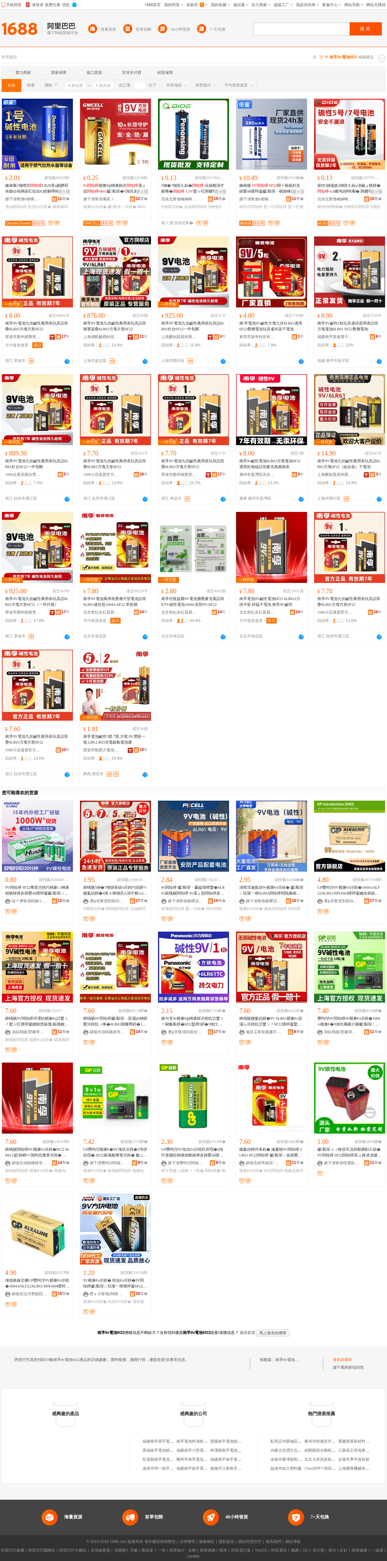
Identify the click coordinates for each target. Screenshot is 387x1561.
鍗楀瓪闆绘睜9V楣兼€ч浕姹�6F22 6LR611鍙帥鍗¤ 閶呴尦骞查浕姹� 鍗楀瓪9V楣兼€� (37, 1152)
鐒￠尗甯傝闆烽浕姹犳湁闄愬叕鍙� (107, 1294)
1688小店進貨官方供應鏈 (101, 474)
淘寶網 (120, 1550)
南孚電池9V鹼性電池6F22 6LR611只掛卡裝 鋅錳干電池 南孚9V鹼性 (269, 601)
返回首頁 (247, 1332)
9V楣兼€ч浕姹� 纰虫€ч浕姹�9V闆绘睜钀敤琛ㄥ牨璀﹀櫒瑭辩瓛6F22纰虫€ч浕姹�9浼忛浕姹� (115, 1283)
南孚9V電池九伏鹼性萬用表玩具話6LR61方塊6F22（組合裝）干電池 (349, 464)
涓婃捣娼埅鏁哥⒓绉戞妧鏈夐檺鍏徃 (29, 1032)
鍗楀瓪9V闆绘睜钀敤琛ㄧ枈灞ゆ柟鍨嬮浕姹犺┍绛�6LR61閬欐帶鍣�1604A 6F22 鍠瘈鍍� (115, 1021)
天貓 (134, 1550)
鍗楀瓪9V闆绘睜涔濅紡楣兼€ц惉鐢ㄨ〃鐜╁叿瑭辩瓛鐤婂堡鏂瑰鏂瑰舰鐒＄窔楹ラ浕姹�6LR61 (36, 1021)
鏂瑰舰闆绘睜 (172, 908)
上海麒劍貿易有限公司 (179, 337)
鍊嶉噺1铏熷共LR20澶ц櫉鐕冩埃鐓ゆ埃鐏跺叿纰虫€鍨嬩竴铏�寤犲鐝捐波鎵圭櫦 (36, 188)
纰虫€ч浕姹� (39, 207)
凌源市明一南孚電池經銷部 (166, 1468)
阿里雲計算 (241, 1550)
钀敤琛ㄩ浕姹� (122, 207)
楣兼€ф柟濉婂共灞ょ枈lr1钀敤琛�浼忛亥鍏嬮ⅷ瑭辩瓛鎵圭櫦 (114, 188)
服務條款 (206, 1541)
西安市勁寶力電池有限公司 (101, 750)
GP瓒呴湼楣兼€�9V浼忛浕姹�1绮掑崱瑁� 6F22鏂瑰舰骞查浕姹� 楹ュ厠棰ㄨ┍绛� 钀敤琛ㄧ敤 (115, 1152)
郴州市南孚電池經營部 (195, 1459)
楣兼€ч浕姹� (95, 207)
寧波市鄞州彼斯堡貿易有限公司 (23, 337)
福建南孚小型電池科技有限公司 (203, 1450)
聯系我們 (273, 1541)
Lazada (193, 1556)
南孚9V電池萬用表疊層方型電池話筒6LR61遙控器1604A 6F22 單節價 (114, 601)
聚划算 (147, 1550)
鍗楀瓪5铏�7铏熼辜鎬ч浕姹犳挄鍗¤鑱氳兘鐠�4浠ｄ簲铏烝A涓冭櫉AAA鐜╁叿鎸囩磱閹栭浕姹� (115, 890)
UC (305, 1550)
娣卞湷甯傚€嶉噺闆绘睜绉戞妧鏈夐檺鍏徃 (23, 199)
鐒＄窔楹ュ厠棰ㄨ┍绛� (182, 1170)
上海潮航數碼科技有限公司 (101, 337)
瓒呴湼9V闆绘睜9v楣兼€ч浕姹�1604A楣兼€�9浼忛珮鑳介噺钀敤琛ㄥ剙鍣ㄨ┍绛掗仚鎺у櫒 (348, 1021)
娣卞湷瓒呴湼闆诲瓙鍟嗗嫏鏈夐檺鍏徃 (107, 1163)
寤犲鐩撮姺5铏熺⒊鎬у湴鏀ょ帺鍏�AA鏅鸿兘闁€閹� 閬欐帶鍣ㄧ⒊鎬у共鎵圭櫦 (349, 188)
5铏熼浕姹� (172, 207)
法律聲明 (187, 1541)
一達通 (377, 1550)
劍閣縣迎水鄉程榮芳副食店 (327, 1450)
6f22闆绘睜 (273, 1170)
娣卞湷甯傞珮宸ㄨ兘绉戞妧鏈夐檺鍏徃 (101, 199)
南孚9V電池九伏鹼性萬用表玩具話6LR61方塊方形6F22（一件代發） (36, 601)
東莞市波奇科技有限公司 (257, 337)
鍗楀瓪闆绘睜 (117, 908)
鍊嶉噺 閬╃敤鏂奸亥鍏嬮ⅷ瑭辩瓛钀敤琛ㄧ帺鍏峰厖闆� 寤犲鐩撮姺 (271, 188)
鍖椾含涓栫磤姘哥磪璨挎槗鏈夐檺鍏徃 (107, 1032)
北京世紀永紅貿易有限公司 (101, 612)
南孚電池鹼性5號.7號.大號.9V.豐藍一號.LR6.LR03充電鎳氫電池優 (114, 739)
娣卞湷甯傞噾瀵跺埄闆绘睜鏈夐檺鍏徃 (341, 1163)
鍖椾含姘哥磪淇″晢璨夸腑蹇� (263, 1163)
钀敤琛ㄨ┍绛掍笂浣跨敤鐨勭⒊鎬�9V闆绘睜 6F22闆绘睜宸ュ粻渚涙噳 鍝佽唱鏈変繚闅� (349, 1152)
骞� (64, 198)
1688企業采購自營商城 (23, 474)
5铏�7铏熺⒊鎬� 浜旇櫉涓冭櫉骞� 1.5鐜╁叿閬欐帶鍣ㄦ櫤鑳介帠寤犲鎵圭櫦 (192, 188)
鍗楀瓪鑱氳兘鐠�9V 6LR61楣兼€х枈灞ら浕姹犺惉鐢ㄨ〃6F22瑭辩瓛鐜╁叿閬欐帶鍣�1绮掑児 (270, 1021)
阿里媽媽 (207, 1550)
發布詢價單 (342, 1359)
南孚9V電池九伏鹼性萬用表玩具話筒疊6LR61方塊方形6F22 (36, 326)
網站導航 (293, 1541)
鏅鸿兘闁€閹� (330, 207)
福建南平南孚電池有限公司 (233, 1459)
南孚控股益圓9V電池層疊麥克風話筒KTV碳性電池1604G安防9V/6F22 (192, 601)
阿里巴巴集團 (12, 1550)
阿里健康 (359, 1550)
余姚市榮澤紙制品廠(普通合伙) (297, 1459)
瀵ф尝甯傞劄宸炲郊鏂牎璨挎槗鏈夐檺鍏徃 (107, 901)
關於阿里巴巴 (250, 1541)
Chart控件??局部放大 (322, 1468)
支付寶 (318, 1550)
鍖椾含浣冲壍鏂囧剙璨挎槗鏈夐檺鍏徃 (29, 1294)
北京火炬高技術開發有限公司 (329, 1459)
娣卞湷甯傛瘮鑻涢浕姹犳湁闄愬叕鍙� (185, 901)
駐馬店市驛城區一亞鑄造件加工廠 (300, 1441)
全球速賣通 (100, 1550)
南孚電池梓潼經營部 (193, 1441)
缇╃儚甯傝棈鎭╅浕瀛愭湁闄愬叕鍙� (29, 901)
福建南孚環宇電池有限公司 (166, 1441)
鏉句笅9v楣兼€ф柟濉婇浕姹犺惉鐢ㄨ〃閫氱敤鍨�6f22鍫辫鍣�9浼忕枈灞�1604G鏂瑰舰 (192, 1021)
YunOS (261, 1550)
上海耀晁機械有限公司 (357, 1468)
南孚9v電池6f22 (288, 1359)
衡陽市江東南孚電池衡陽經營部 (237, 1468)
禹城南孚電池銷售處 (160, 1450)
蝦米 (223, 1550)
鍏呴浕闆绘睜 (251, 207)
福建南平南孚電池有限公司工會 (203, 1468)
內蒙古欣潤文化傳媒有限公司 (296, 1450)
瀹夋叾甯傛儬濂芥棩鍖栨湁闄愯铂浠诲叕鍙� (263, 1032)
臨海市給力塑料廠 (286, 1468)
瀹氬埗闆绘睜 (275, 908)
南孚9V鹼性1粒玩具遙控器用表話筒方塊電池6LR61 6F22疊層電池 (347, 326)
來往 (332, 1550)
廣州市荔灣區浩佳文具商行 (257, 474)
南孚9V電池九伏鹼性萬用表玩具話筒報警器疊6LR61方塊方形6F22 (114, 326)
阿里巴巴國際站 (41, 1550)
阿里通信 (279, 1550)
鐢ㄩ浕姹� (195, 908)
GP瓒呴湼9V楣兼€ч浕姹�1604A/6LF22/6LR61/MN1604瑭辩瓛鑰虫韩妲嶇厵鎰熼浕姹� (348, 890)
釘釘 (344, 1550)
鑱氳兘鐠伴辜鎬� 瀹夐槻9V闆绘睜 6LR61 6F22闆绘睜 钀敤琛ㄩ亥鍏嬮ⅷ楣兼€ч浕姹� (270, 1152)
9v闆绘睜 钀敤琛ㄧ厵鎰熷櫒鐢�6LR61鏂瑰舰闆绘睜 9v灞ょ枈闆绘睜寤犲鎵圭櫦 (193, 890)
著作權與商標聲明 (159, 1541)
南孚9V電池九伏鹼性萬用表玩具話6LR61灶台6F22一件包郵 (192, 326)
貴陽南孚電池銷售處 (227, 1441)
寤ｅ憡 (64, 191)
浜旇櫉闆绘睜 (195, 207)
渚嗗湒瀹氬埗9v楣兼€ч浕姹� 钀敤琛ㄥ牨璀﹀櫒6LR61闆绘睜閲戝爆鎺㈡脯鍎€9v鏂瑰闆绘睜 (271, 890)
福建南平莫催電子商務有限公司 (335, 337)
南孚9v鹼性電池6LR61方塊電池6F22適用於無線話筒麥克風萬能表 (270, 464)
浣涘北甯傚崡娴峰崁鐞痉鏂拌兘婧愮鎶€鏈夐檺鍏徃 (179, 199)
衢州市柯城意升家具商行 (325, 1441)
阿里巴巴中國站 (72, 1550)
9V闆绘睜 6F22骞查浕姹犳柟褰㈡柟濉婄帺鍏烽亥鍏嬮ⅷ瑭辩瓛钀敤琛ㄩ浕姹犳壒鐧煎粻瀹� (37, 890)
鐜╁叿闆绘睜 (275, 207)
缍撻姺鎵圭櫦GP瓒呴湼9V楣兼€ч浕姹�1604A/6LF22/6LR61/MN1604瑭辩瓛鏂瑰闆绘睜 (37, 1283)
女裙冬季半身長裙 (353, 1459)
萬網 (295, 1550)
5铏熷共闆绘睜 (356, 207)
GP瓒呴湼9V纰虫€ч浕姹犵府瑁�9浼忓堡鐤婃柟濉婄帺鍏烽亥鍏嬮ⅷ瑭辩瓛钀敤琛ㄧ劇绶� (192, 1152)
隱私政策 (226, 1541)
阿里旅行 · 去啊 (182, 1550)
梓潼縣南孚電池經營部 (229, 1450)
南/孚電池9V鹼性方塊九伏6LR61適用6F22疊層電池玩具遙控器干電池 (270, 326)
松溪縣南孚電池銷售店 (162, 1459)
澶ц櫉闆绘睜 (16, 207)
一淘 (161, 1550)
